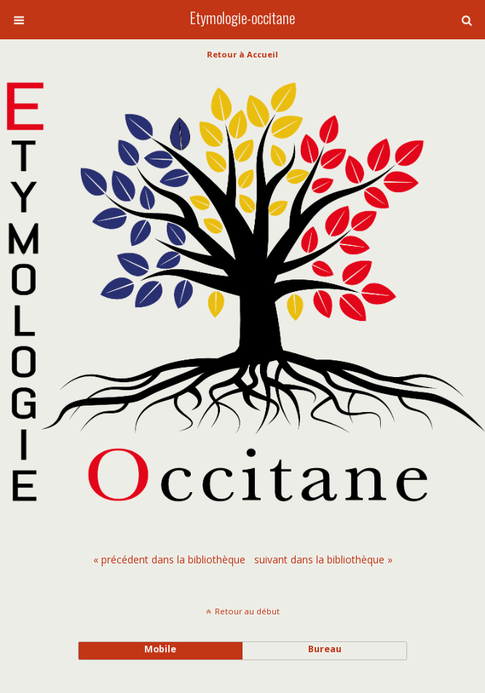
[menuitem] (169, 559)
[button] (467, 20)
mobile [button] (160, 649)
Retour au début (247, 611)
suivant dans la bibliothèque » (323, 559)
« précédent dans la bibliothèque (169, 559)
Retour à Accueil (242, 54)
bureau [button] (325, 649)
